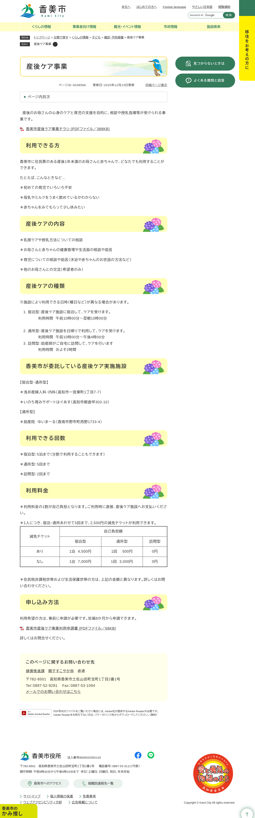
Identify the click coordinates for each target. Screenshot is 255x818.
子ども (96, 37)
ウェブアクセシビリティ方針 (42, 802)
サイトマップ (31, 796)
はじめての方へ (146, 7)
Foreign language (174, 7)
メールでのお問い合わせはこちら (53, 692)
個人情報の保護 (61, 796)
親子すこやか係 (61, 671)
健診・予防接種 (114, 37)
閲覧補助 (224, 7)
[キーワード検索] (204, 15)
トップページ (42, 37)
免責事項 (89, 796)
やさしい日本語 (202, 7)
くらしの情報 (80, 37)
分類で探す (61, 37)
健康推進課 (35, 671)
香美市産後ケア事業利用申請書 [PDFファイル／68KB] (71, 628)
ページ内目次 (39, 97)
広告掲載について (85, 802)
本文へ (126, 7)
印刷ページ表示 (156, 85)
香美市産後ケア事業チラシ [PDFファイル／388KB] (68, 129)
